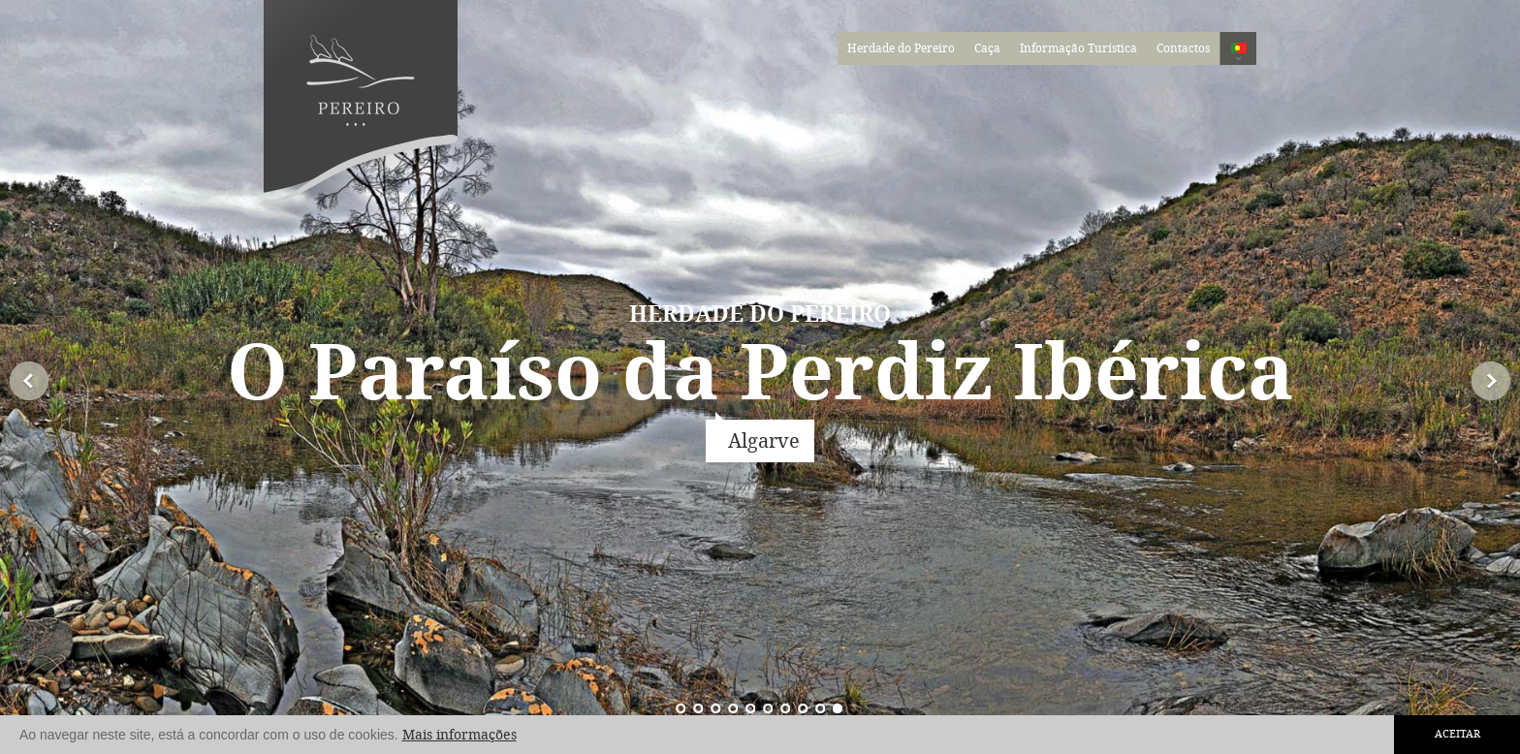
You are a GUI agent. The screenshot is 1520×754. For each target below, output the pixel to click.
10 (681, 708)
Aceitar (1457, 734)
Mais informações (459, 735)
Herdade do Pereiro (901, 48)
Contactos (1183, 48)
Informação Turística (1078, 48)
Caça (987, 48)
